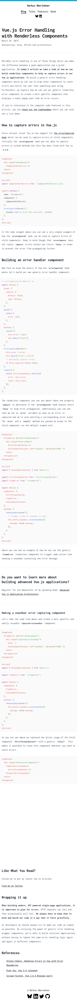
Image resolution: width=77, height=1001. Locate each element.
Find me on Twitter (12, 886)
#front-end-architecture (37, 45)
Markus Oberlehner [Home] (38, 5)
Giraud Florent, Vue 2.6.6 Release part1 (30, 976)
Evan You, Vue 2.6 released (22, 970)
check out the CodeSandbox (36, 109)
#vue (19, 45)
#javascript (8, 45)
